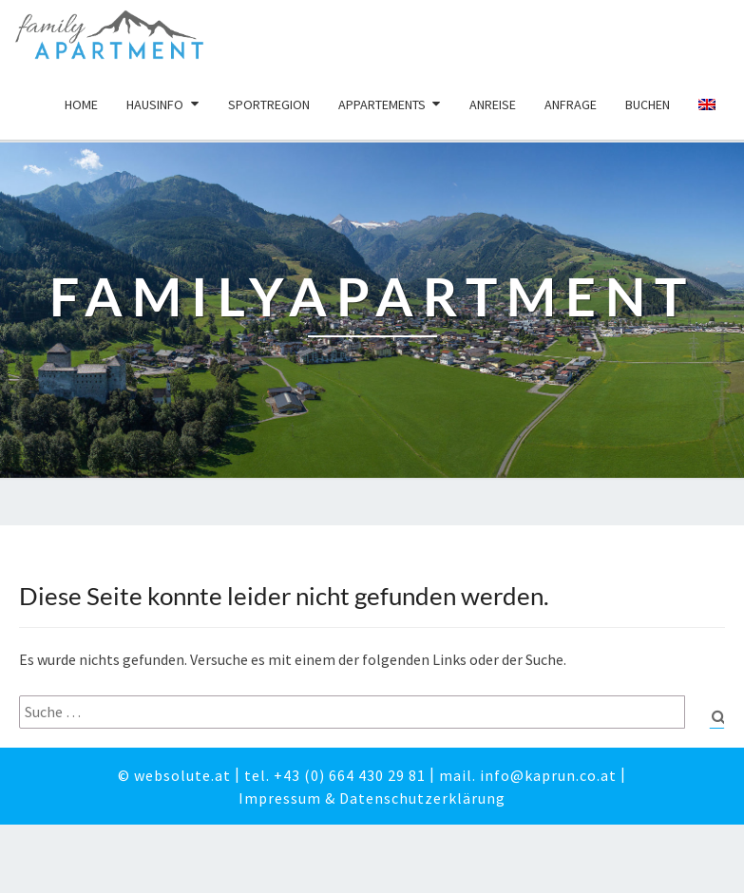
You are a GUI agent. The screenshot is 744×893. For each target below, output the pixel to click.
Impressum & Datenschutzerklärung (372, 800)
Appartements (382, 104)
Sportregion (269, 104)
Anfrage (570, 104)
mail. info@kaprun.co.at (528, 778)
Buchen (647, 104)
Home (81, 104)
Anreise (492, 104)
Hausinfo (154, 104)
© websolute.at (174, 778)
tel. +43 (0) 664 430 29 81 (335, 778)
